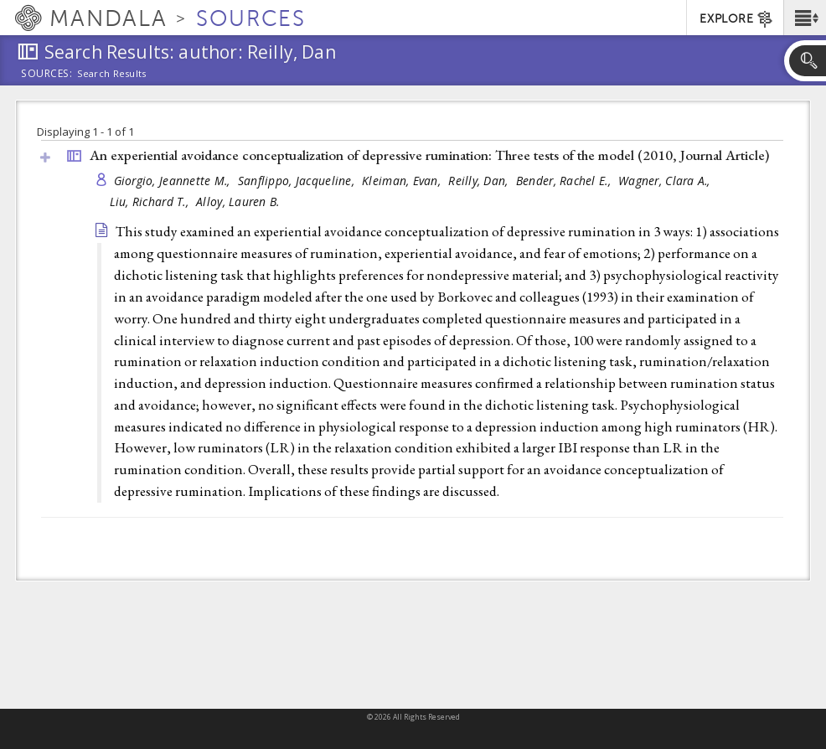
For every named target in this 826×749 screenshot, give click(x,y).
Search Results (112, 74)
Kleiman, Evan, (403, 181)
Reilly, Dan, (480, 181)
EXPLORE (737, 19)
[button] (804, 17)
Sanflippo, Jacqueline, (298, 181)
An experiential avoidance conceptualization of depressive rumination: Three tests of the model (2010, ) (429, 155)
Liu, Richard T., (151, 201)
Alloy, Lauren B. (237, 201)
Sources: (47, 74)
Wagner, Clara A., (666, 181)
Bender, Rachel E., (565, 181)
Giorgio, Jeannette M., (174, 181)
